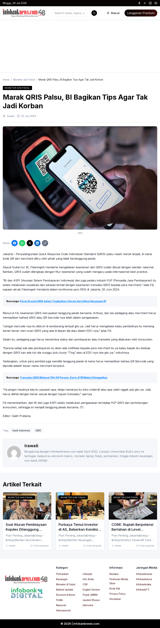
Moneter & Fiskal (65, 584)
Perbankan (62, 573)
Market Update (64, 589)
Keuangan (62, 579)
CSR (85, 584)
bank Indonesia (21, 430)
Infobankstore (144, 579)
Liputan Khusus (91, 600)
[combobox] (75, 13)
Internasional (63, 610)
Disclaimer (115, 598)
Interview (88, 605)
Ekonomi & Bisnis (65, 594)
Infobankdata (143, 584)
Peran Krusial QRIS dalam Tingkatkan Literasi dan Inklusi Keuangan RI (63, 301)
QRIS (38, 430)
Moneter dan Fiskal (24, 79)
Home (6, 79)
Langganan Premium (140, 13)
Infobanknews (144, 573)
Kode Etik (114, 588)
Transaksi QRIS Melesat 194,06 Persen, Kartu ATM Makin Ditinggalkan (63, 377)
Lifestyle (87, 573)
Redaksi (114, 573)
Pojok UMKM (90, 594)
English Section (91, 589)
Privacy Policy (117, 593)
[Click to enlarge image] (80, 178)
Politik (59, 600)
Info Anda (88, 579)
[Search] (94, 13)
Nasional (61, 605)
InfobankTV (142, 589)
